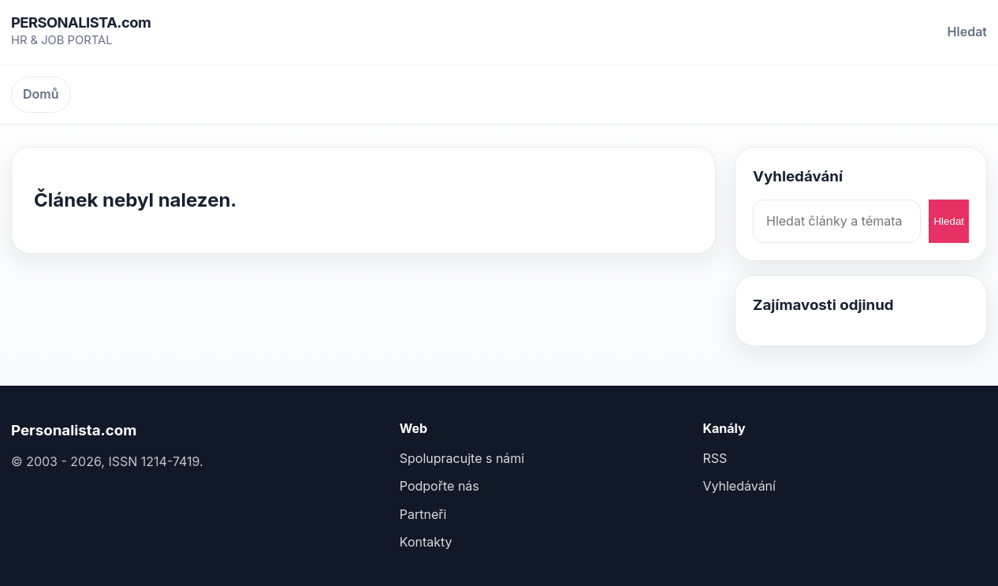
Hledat (967, 31)
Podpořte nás (439, 486)
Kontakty (426, 542)
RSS (714, 458)
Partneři (423, 514)
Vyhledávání (739, 486)
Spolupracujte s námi (462, 458)
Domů (41, 94)
